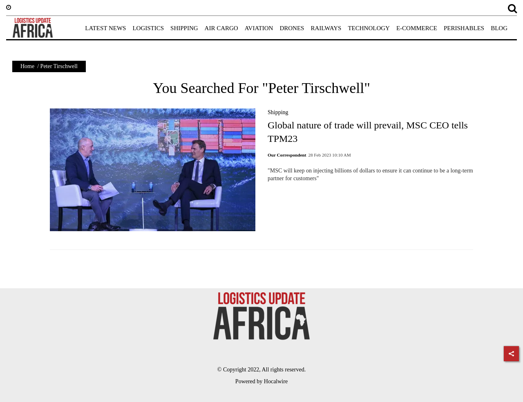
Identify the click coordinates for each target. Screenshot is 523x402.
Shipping (278, 112)
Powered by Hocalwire (261, 381)
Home (27, 66)
